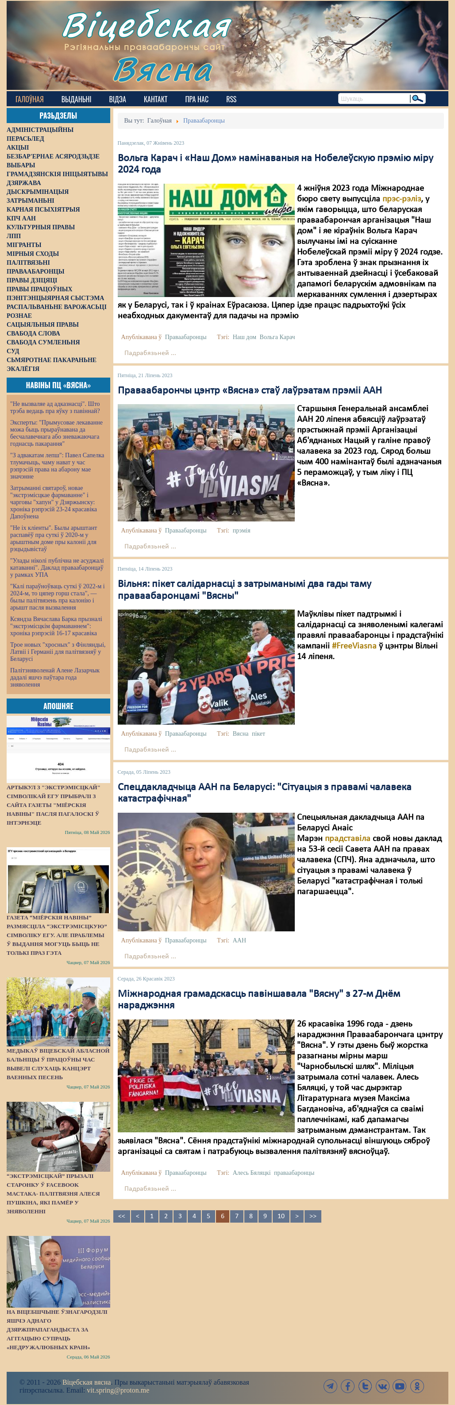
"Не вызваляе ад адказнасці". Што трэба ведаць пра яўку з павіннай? (55, 407)
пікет (258, 733)
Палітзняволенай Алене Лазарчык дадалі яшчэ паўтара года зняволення (55, 677)
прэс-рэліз (401, 199)
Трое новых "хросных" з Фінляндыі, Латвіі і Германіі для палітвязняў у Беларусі (58, 651)
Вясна (162, 68)
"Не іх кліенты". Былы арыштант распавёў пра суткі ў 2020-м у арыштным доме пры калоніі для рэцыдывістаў (53, 538)
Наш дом (244, 337)
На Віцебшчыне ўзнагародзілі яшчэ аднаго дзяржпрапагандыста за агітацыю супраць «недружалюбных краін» (57, 1330)
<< (121, 1216)
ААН (239, 940)
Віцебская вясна (86, 1382)
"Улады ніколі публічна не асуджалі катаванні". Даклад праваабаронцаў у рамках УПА (57, 567)
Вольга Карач (277, 337)
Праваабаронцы (186, 337)
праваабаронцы (294, 1173)
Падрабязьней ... (150, 353)
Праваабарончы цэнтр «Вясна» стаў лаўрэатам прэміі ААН (250, 391)
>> (312, 1216)
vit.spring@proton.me (118, 1390)
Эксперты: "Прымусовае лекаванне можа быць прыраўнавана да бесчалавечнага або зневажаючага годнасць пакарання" (56, 433)
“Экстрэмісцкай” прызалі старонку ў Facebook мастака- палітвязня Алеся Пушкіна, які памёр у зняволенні (53, 1194)
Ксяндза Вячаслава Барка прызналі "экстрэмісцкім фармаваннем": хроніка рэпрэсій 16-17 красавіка (56, 626)
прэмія (242, 530)
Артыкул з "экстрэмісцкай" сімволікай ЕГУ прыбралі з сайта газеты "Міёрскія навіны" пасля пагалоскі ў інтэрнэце (53, 805)
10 (281, 1216)
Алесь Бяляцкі (252, 1173)
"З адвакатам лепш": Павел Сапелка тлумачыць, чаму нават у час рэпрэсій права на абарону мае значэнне (57, 466)
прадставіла (347, 838)
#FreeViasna (354, 646)
